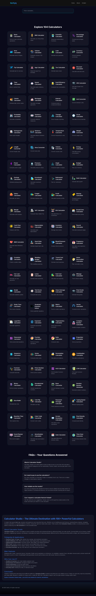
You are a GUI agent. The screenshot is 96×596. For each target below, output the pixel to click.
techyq (13, 3)
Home (73, 3)
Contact (84, 3)
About (78, 3)
